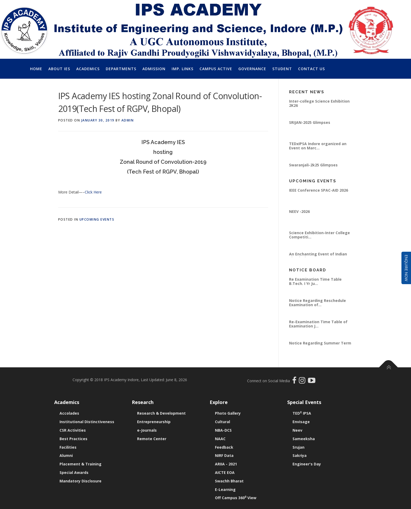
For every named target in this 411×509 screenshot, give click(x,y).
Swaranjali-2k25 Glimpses (313, 164)
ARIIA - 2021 (226, 463)
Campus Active (216, 68)
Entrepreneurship (154, 421)
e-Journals (147, 430)
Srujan (298, 447)
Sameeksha (304, 438)
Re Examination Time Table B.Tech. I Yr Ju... (315, 281)
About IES (59, 68)
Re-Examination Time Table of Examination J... (318, 324)
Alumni (66, 455)
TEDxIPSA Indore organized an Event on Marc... (317, 145)
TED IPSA (302, 413)
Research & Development (161, 413)
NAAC (220, 438)
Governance (252, 68)
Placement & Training (80, 463)
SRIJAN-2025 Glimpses (309, 122)
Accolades (69, 413)
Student (282, 68)
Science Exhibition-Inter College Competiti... (319, 234)
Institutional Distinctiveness (87, 421)
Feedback (224, 447)
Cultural (222, 421)
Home (36, 68)
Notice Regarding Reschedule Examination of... (317, 302)
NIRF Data (224, 455)
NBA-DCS (223, 430)
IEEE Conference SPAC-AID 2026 (318, 190)
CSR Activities (73, 430)
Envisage (301, 421)
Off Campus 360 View (235, 497)
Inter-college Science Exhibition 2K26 (319, 103)
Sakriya (300, 455)
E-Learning (225, 489)
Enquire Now (406, 268)
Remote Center (151, 438)
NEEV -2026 (299, 211)
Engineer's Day (307, 463)
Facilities (68, 447)
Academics (88, 68)
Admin (127, 120)
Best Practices (73, 438)
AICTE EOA (225, 472)
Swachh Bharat (229, 480)
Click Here (93, 192)
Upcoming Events (97, 219)
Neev (297, 430)
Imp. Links (182, 68)
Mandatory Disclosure (80, 480)
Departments (121, 68)
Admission (154, 68)
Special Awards (74, 472)
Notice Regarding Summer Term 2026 (320, 345)
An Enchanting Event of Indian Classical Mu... (318, 256)
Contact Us (311, 68)
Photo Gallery (228, 413)
